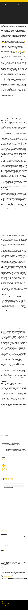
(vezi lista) (16, 591)
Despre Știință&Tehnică (4, 604)
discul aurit (3, 467)
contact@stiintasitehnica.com (8, 576)
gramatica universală (4, 468)
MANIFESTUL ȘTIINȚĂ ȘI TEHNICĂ (6, 605)
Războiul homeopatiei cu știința (9, 478)
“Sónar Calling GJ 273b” (20, 335)
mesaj (2, 470)
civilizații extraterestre (4, 465)
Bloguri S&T (2, 550)
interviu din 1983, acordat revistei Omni (8, 65)
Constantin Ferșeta (3, 564)
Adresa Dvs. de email (6, 484)
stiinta (2, 472)
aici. (21, 208)
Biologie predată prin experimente (9, 479)
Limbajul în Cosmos (4, 469)
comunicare (3, 466)
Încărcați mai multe (3, 547)
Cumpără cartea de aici (4, 530)
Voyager (3, 473)
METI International (4, 471)
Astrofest (3, 601)
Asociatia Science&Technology (5, 603)
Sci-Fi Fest (3, 602)
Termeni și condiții (4, 606)
